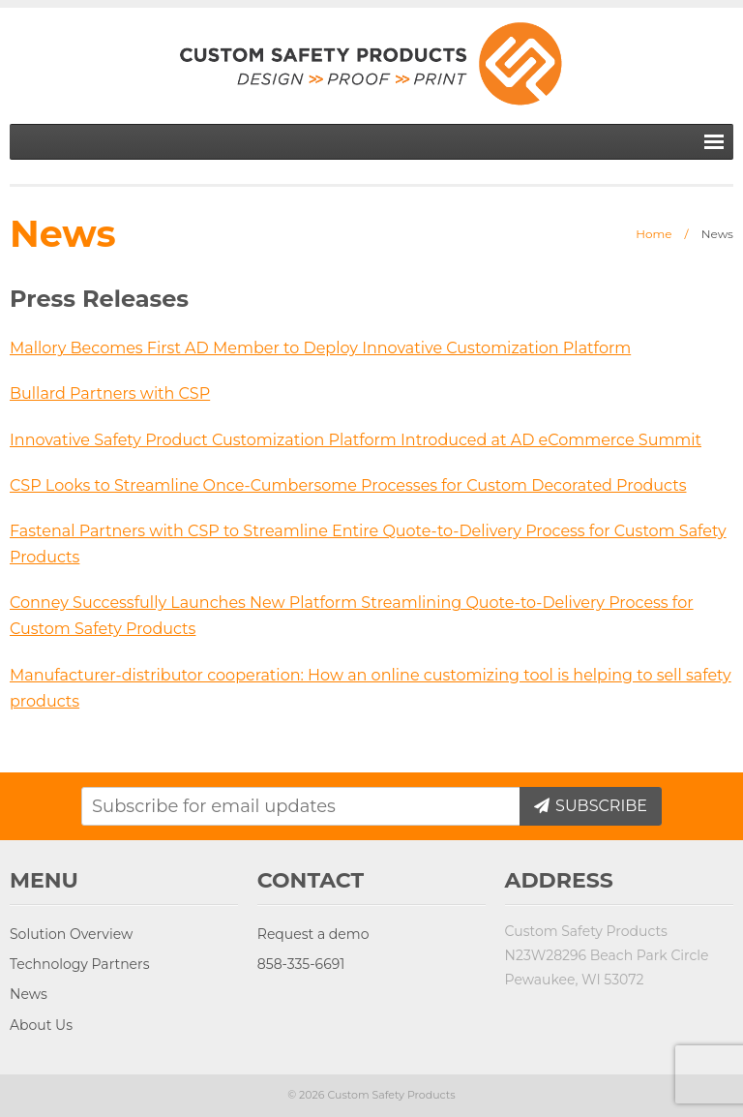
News (28, 994)
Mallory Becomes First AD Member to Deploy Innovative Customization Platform (320, 348)
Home (653, 233)
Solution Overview (71, 934)
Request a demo (313, 934)
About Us (41, 1025)
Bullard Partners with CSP (110, 393)
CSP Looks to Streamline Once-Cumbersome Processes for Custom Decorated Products (348, 485)
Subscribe (599, 806)
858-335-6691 (300, 964)
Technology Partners (79, 964)
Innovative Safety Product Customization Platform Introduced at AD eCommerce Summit (355, 440)
